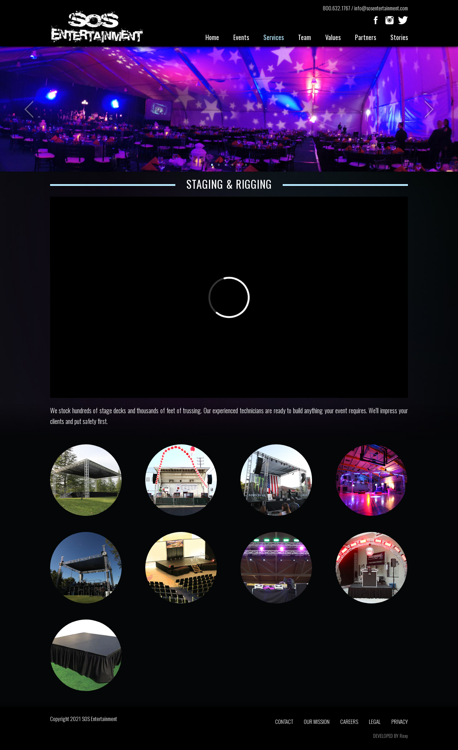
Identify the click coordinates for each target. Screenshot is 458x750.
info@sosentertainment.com (381, 8)
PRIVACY (399, 721)
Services (273, 37)
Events (241, 37)
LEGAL (375, 721)
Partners (365, 37)
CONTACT (284, 721)
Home (212, 37)
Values (333, 37)
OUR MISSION (317, 721)
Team (304, 37)
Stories (399, 37)
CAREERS (349, 721)
